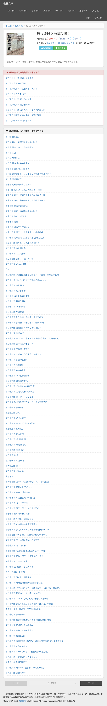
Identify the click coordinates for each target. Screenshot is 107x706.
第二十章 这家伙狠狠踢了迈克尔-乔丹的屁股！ (26, 238)
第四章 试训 (11, 153)
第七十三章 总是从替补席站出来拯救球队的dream (27, 530)
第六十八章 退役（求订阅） (18, 503)
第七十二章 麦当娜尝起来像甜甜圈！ (21, 524)
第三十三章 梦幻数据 (15, 312)
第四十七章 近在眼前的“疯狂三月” (20, 386)
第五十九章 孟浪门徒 (15, 450)
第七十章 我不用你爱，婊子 (18, 514)
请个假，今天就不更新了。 (17, 662)
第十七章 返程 (12, 222)
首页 (8, 26)
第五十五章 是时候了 (15, 429)
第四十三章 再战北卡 (15, 365)
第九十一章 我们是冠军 (16, 636)
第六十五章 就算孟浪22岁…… (19, 487)
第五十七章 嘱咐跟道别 (16, 439)
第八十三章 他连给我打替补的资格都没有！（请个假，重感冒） (33, 588)
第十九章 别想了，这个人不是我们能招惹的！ (25, 232)
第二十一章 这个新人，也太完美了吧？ (22, 243)
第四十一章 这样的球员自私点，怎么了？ (23, 354)
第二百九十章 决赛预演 (16, 83)
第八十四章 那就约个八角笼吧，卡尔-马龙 (24, 593)
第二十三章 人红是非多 (16, 254)
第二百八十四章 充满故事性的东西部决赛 (23, 115)
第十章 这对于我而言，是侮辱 (18, 185)
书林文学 (8, 3)
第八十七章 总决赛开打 (16, 615)
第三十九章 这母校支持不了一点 (19, 344)
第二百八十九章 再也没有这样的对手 (21, 89)
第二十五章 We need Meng (17, 264)
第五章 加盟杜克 (13, 158)
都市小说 (35, 10)
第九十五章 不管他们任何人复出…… (21, 657)
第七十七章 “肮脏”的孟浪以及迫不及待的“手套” (26, 551)
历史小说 (47, 10)
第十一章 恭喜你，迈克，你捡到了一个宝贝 (24, 190)
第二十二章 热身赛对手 (16, 248)
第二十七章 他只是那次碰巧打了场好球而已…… (26, 280)
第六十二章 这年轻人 (15, 466)
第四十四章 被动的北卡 (16, 370)
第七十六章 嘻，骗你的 (16, 546)
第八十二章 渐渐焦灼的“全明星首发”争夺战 (24, 583)
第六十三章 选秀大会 (15, 471)
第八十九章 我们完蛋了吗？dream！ (21, 625)
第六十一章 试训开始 (15, 461)
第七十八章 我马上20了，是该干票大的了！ (24, 556)
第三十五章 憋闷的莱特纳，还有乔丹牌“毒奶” (25, 323)
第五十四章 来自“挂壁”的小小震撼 (20, 423)
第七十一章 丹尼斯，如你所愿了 (19, 519)
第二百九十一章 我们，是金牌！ (60, 43)
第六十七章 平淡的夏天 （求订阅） (21, 498)
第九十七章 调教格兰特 (16, 673)
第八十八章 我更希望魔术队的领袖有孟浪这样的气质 (28, 620)
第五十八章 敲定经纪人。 (17, 445)
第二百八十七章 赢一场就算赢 (18, 99)
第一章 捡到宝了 (13, 137)
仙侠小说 (23, 10)
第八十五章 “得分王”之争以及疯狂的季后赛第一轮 (27, 599)
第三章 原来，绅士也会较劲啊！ (19, 147)
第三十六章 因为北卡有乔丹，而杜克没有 (23, 328)
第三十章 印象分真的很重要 (18, 296)
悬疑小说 (19, 26)
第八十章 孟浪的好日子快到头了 (19, 567)
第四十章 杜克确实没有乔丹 (18, 349)
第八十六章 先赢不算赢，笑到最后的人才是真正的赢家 (29, 604)
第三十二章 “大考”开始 (15, 307)
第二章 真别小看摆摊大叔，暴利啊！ (21, 142)
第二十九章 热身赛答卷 (16, 291)
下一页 (91, 683)
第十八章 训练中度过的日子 (18, 227)
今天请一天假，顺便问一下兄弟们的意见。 (24, 609)
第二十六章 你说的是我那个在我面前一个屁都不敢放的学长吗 (32, 275)
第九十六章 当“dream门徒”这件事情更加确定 (25, 668)
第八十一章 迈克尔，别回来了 (18, 577)
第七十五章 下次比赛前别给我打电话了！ (23, 540)
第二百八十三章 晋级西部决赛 (18, 121)
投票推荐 (46, 48)
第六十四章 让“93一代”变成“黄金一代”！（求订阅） (28, 482)
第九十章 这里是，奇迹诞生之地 (19, 630)
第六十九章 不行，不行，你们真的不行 (22, 508)
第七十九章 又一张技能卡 (17, 561)
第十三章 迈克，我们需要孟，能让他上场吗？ (25, 200)
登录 (88, 17)
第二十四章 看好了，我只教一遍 (19, 259)
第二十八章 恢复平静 (15, 285)
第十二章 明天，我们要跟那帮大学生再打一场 (25, 195)
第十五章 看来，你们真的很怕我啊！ (21, 211)
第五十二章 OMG (13, 413)
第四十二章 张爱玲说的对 (17, 360)
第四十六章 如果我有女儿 (17, 381)
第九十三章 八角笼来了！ (17, 646)
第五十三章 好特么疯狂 (16, 418)
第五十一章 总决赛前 (15, 408)
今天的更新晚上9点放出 (16, 572)
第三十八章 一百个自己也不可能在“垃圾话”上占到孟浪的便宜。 (33, 338)
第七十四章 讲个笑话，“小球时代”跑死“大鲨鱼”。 (27, 535)
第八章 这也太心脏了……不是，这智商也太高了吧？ (28, 174)
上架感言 (9, 477)
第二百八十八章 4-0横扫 (16, 94)
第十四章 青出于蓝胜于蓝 (17, 206)
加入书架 (60, 48)
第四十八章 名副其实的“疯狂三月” (20, 392)
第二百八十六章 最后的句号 (18, 105)
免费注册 (98, 17)
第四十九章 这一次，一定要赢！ (19, 397)
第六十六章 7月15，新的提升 (18, 492)
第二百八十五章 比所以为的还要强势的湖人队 (25, 110)
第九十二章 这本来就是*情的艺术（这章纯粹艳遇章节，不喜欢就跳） (35, 641)
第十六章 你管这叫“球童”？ (17, 216)
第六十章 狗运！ (13, 455)
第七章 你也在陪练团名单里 (18, 169)
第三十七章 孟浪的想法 (16, 333)
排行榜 (83, 10)
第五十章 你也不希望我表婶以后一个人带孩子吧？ (27, 402)
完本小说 (95, 10)
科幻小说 (59, 10)
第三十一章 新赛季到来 (16, 301)
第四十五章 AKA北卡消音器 (18, 376)
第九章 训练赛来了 (14, 179)
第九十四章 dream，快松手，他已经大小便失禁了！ (28, 652)
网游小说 (71, 10)
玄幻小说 (11, 10)
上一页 (16, 683)
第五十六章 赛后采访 (15, 434)
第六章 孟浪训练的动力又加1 (18, 163)
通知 (7, 269)
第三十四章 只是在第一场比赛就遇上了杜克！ (25, 317)
